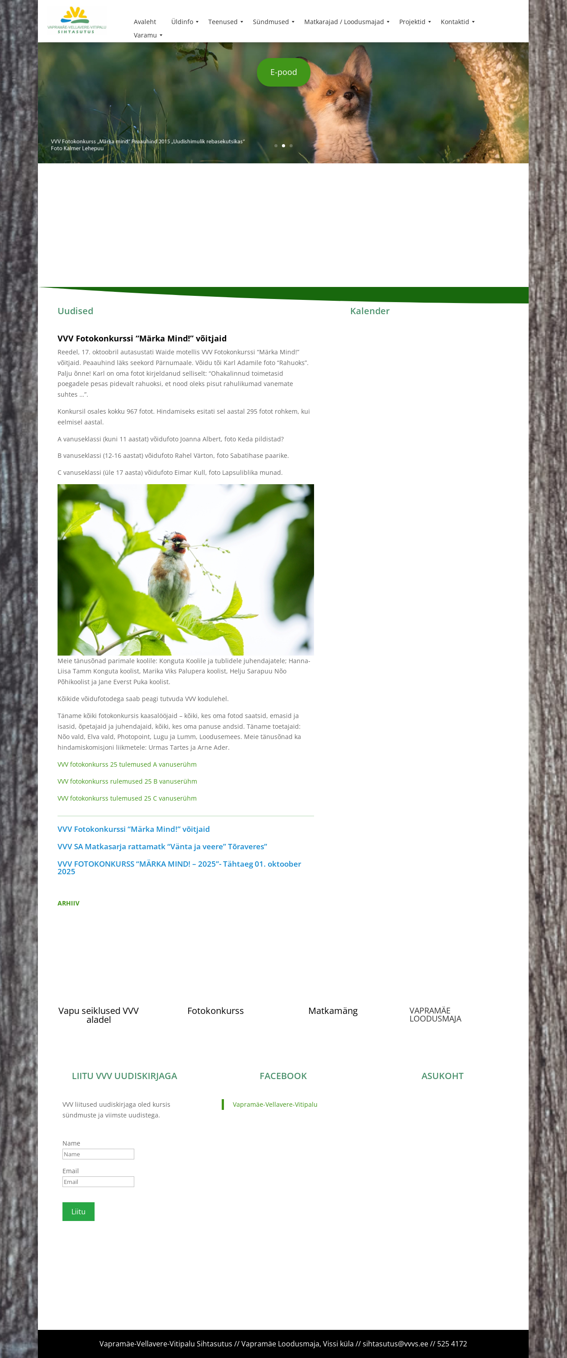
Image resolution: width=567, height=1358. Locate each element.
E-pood (283, 71)
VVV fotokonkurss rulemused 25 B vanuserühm (127, 781)
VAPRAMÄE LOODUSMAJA (435, 1014)
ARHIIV (68, 903)
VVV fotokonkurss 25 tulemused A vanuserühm (127, 764)
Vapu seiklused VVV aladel (98, 1015)
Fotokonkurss (215, 1011)
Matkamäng (333, 1011)
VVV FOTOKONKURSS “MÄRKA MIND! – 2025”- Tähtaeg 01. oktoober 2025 (179, 867)
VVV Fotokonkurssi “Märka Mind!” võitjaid (142, 338)
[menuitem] (145, 22)
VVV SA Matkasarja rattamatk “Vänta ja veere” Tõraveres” (162, 846)
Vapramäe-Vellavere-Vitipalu (275, 1104)
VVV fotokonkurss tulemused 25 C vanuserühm (127, 798)
